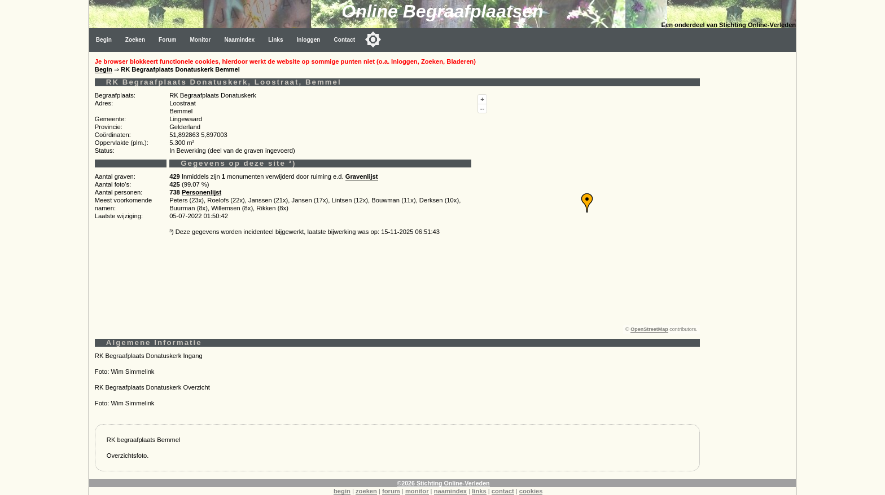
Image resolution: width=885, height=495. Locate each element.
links (479, 491)
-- (482, 108)
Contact (345, 40)
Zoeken (135, 40)
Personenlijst (201, 192)
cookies (531, 491)
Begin (104, 40)
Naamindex (239, 40)
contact (503, 491)
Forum (167, 40)
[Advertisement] (751, 221)
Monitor (200, 40)
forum (391, 491)
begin (342, 491)
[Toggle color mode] (373, 39)
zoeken (366, 491)
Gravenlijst (361, 176)
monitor (417, 491)
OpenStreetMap (649, 329)
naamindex (450, 491)
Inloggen (309, 40)
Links (275, 40)
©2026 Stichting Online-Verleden (443, 483)
